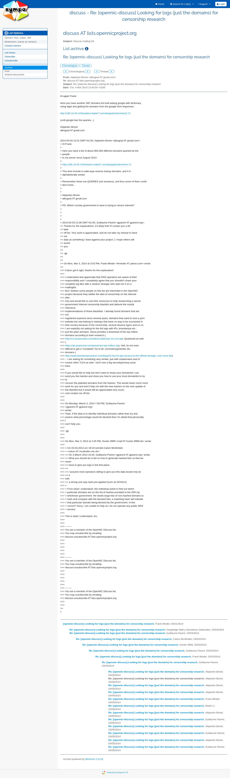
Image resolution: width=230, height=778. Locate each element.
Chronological (69, 65)
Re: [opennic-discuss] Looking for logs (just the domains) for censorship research (117, 629)
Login (221, 4)
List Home (10, 52)
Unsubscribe (11, 60)
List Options (14, 33)
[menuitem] (159, 4)
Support (203, 4)
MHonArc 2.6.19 (94, 759)
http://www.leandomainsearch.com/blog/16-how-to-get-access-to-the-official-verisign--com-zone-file (118, 355)
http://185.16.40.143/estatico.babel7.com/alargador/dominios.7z (96, 164)
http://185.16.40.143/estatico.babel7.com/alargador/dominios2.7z (95, 113)
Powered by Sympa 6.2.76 (117, 773)
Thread (85, 65)
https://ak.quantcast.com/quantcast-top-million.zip (92, 345)
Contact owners (13, 45)
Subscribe (10, 56)
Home (159, 4)
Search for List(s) (180, 4)
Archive (8, 67)
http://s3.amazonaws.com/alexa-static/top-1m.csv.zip (93, 338)
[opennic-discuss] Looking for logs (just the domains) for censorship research (108, 623)
